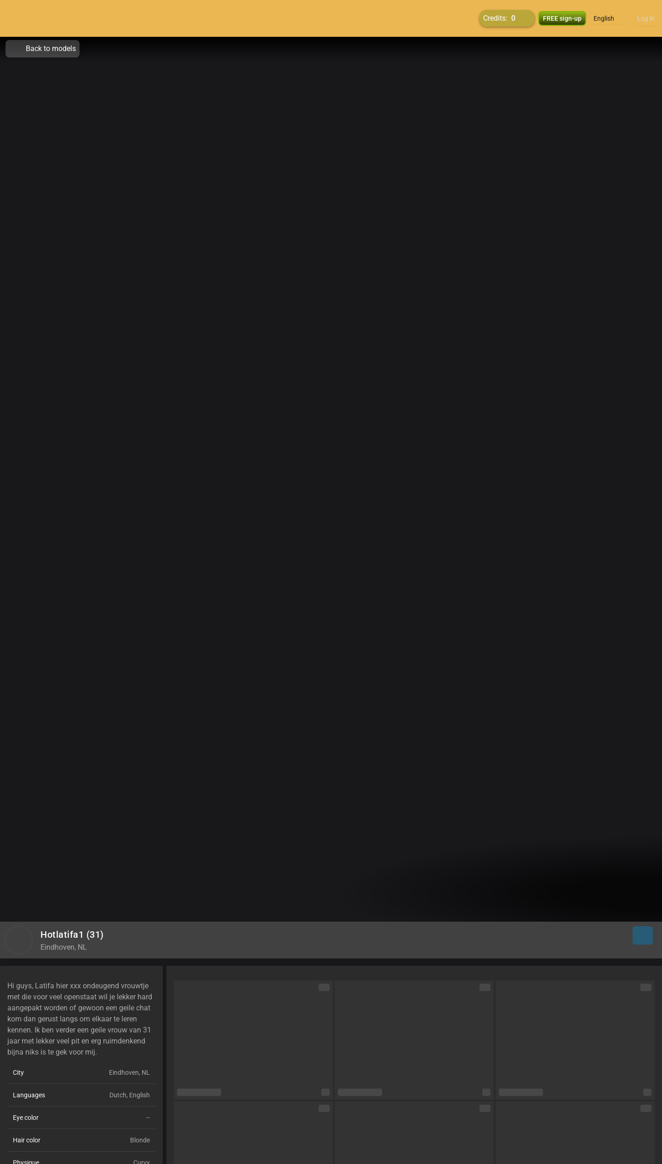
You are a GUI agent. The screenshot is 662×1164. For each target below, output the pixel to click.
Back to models (42, 48)
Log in (646, 18)
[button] (610, 18)
